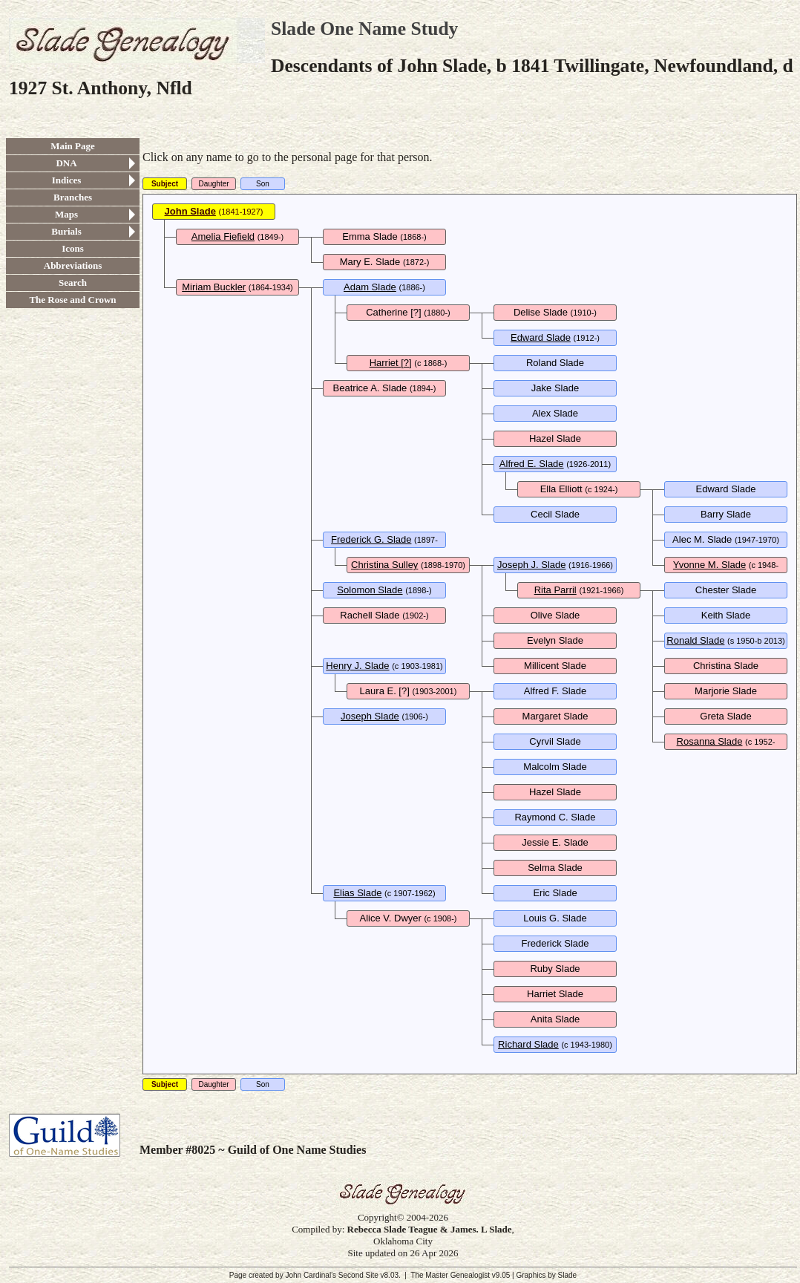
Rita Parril (555, 589)
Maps (66, 214)
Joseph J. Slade (531, 564)
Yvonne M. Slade (709, 564)
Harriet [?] (391, 362)
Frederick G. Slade (371, 539)
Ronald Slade (695, 640)
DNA (66, 163)
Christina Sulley (384, 564)
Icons (73, 248)
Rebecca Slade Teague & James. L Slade (429, 1229)
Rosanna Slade (710, 741)
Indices (67, 180)
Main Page (72, 145)
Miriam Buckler (214, 287)
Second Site (358, 1275)
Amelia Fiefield (223, 236)
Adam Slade (370, 287)
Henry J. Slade (357, 665)
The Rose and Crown (72, 299)
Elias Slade (357, 892)
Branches (72, 197)
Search (73, 282)
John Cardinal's (310, 1275)
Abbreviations (73, 265)
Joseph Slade (370, 716)
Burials (66, 231)
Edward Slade (541, 337)
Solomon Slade (369, 589)
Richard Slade (528, 1044)
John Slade (190, 211)
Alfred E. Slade (531, 463)
